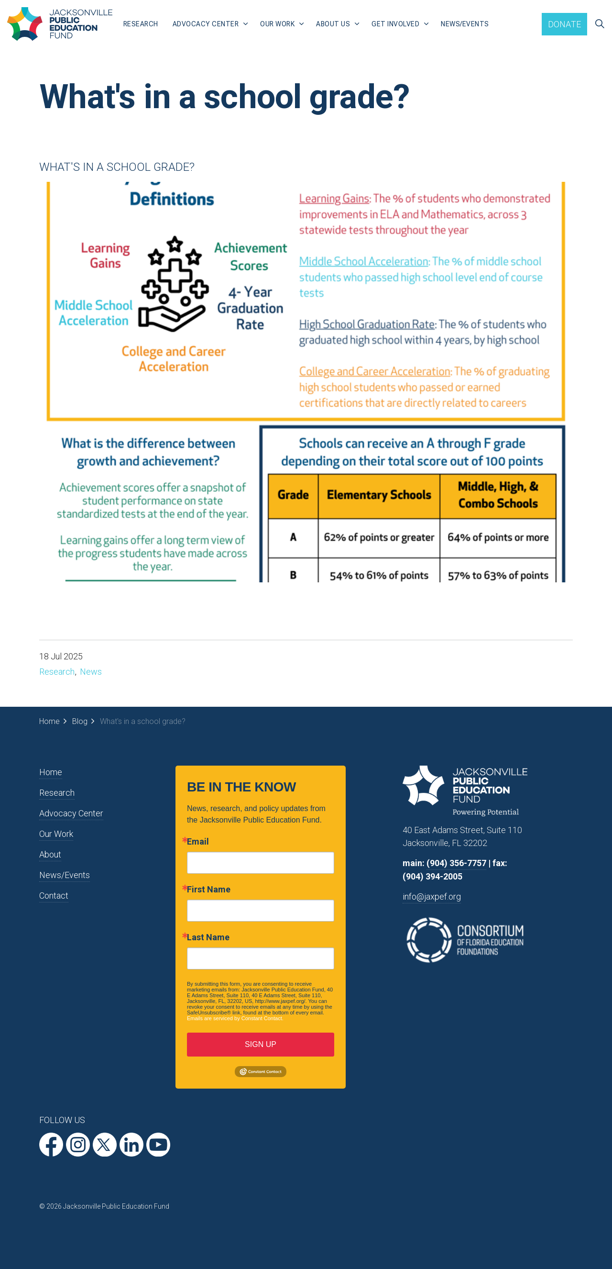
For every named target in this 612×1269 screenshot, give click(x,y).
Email (198, 841)
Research (140, 24)
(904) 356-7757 (456, 863)
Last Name (208, 937)
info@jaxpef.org (432, 896)
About (50, 854)
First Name (208, 889)
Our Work (277, 24)
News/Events (465, 24)
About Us (333, 24)
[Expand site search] (599, 24)
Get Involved (395, 24)
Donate (564, 24)
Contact (53, 896)
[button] (306, 382)
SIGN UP (260, 1044)
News (91, 672)
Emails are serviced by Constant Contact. (235, 1018)
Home (50, 772)
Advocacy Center (206, 24)
